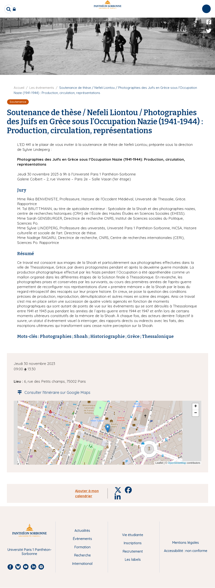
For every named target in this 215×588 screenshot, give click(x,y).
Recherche (82, 555)
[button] (107, 428)
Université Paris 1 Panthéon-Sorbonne (29, 552)
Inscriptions (133, 543)
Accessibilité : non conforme (185, 551)
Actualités (82, 530)
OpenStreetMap (177, 462)
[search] (8, 9)
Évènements (82, 539)
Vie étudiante (132, 535)
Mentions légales (185, 542)
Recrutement (133, 551)
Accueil (19, 88)
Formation (82, 547)
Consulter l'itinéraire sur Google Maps (52, 392)
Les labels (133, 559)
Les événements (41, 88)
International (82, 563)
